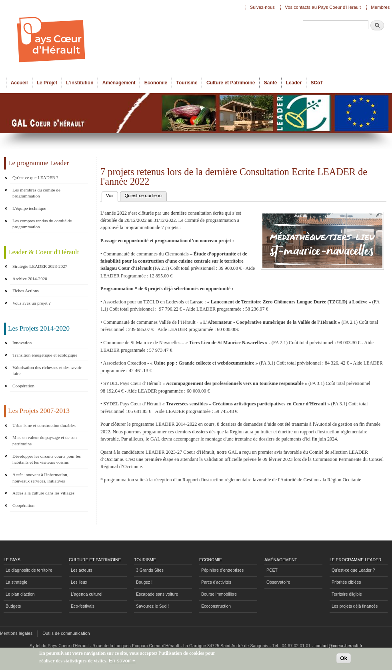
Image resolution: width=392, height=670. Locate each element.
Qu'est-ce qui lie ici (143, 195)
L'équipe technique (29, 208)
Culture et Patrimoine (230, 83)
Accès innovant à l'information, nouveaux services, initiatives (40, 477)
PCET (272, 570)
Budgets (13, 606)
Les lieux (79, 582)
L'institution (79, 83)
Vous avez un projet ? (31, 303)
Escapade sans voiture (157, 594)
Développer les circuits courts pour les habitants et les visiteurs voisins (46, 459)
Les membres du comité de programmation (36, 193)
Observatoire (278, 582)
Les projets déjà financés (355, 606)
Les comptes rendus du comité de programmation (42, 223)
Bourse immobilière (219, 594)
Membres (380, 7)
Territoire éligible (347, 594)
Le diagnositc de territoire (29, 570)
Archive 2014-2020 (29, 278)
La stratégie (16, 582)
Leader (294, 83)
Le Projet (47, 83)
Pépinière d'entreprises (222, 570)
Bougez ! (144, 582)
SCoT (316, 83)
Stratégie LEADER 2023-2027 (39, 266)
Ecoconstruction (216, 606)
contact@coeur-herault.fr (338, 646)
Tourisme (187, 83)
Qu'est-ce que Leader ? (353, 570)
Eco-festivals (82, 606)
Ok (343, 659)
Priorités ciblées (346, 582)
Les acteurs (81, 570)
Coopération (23, 385)
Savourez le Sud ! (152, 606)
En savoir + (122, 662)
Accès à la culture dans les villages (43, 493)
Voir (112, 194)
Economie (155, 83)
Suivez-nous (262, 7)
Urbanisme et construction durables (44, 425)
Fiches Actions (25, 290)
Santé (270, 83)
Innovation (22, 342)
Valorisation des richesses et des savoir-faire (47, 370)
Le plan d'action (20, 594)
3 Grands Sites (150, 570)
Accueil (19, 83)
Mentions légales (16, 633)
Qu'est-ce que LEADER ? (35, 177)
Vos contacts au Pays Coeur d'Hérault (323, 7)
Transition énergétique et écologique (44, 355)
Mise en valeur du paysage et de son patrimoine (44, 440)
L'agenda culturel (86, 594)
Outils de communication (66, 633)
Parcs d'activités (216, 582)
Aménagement (119, 83)
